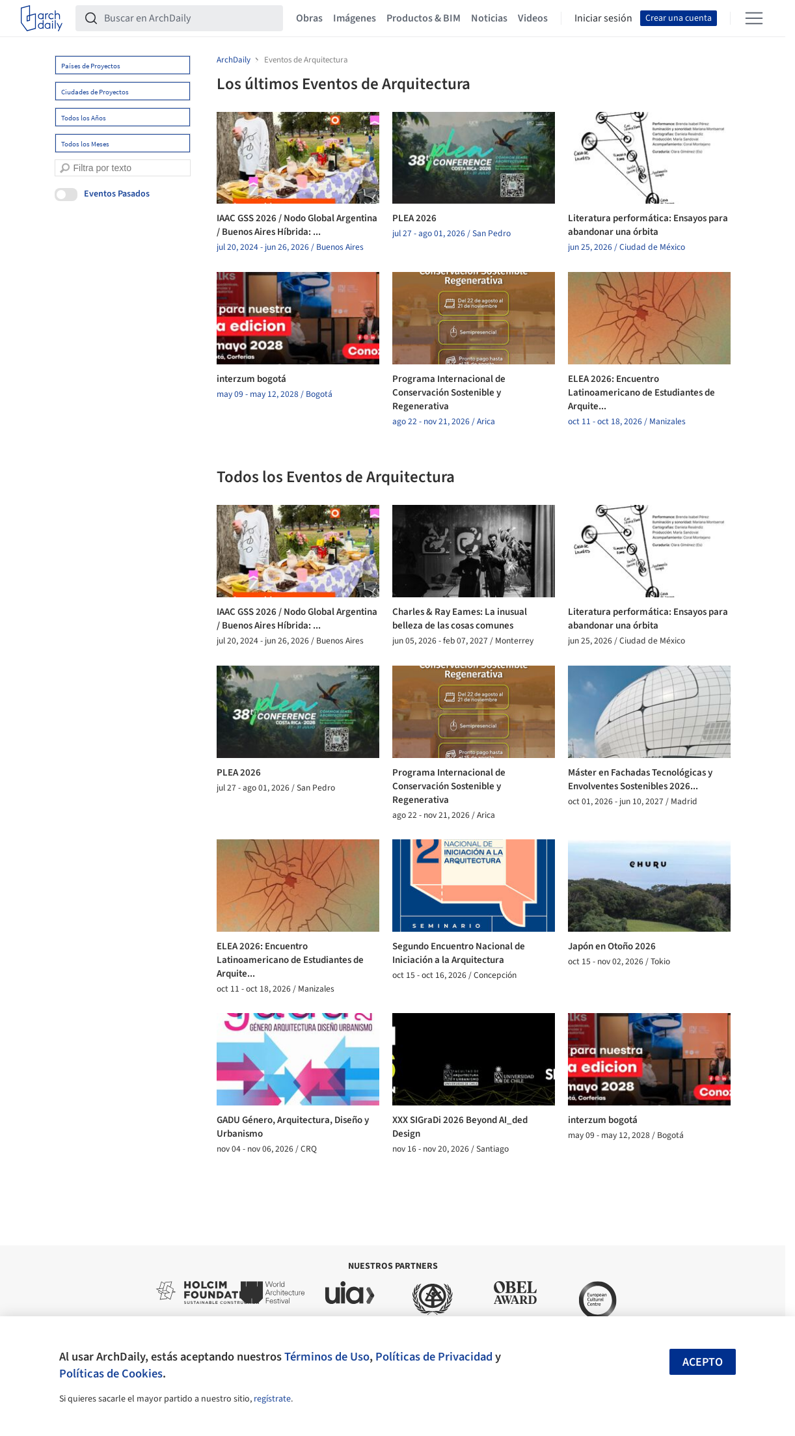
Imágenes (354, 18)
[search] (65, 168)
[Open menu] (754, 18)
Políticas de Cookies (111, 1373)
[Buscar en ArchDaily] (189, 18)
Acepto (702, 1362)
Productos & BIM (423, 18)
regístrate (272, 1398)
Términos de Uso (327, 1356)
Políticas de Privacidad (433, 1356)
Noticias (489, 18)
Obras (309, 18)
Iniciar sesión (603, 18)
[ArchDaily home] (41, 18)
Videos (533, 18)
